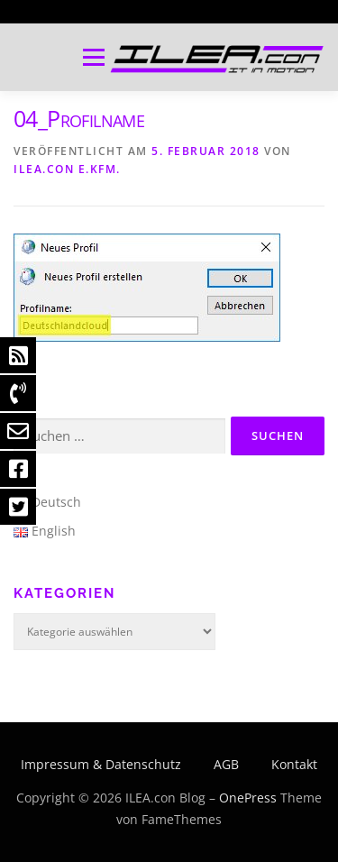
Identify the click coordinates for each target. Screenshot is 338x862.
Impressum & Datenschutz (101, 764)
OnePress (248, 797)
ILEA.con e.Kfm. (67, 169)
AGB (226, 764)
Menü (92, 57)
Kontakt (294, 764)
